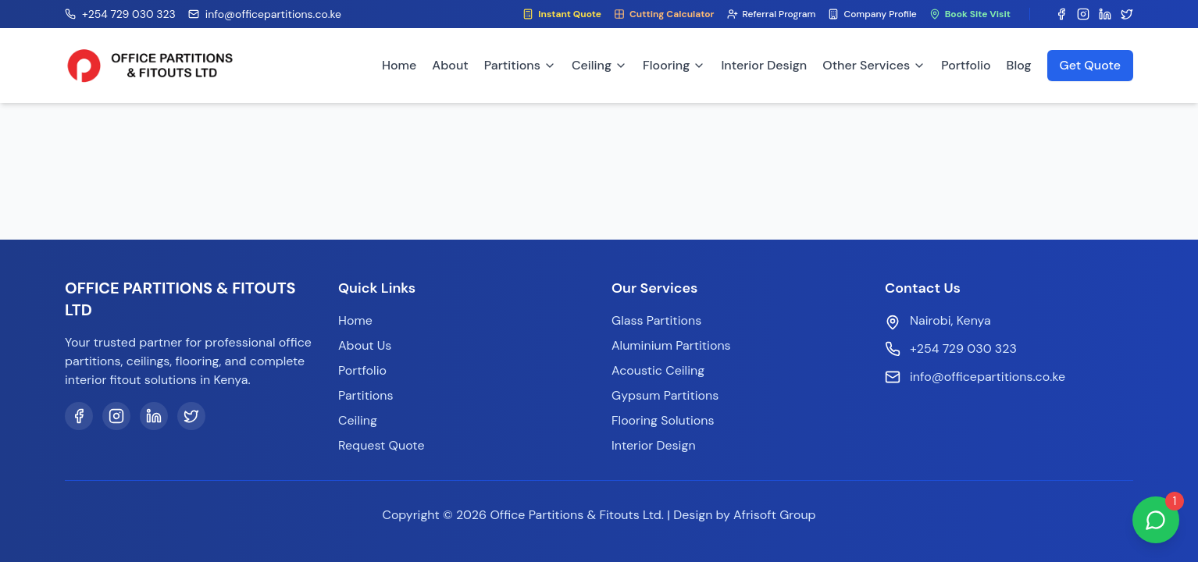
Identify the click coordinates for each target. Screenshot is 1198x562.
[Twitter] (191, 416)
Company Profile (872, 14)
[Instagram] (116, 416)
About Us (364, 345)
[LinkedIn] (154, 416)
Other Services (873, 65)
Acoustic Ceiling (657, 370)
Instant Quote (561, 14)
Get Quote (1090, 65)
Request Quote (381, 445)
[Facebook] (79, 416)
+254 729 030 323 (963, 348)
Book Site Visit (970, 14)
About (450, 65)
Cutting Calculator (664, 14)
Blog (1019, 65)
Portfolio (965, 65)
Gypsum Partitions (664, 395)
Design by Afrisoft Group (744, 515)
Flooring (674, 65)
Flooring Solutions (663, 420)
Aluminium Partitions (671, 345)
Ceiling (599, 65)
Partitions (520, 65)
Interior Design (764, 65)
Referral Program (771, 14)
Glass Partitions (656, 320)
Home (399, 65)
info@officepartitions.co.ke (987, 376)
